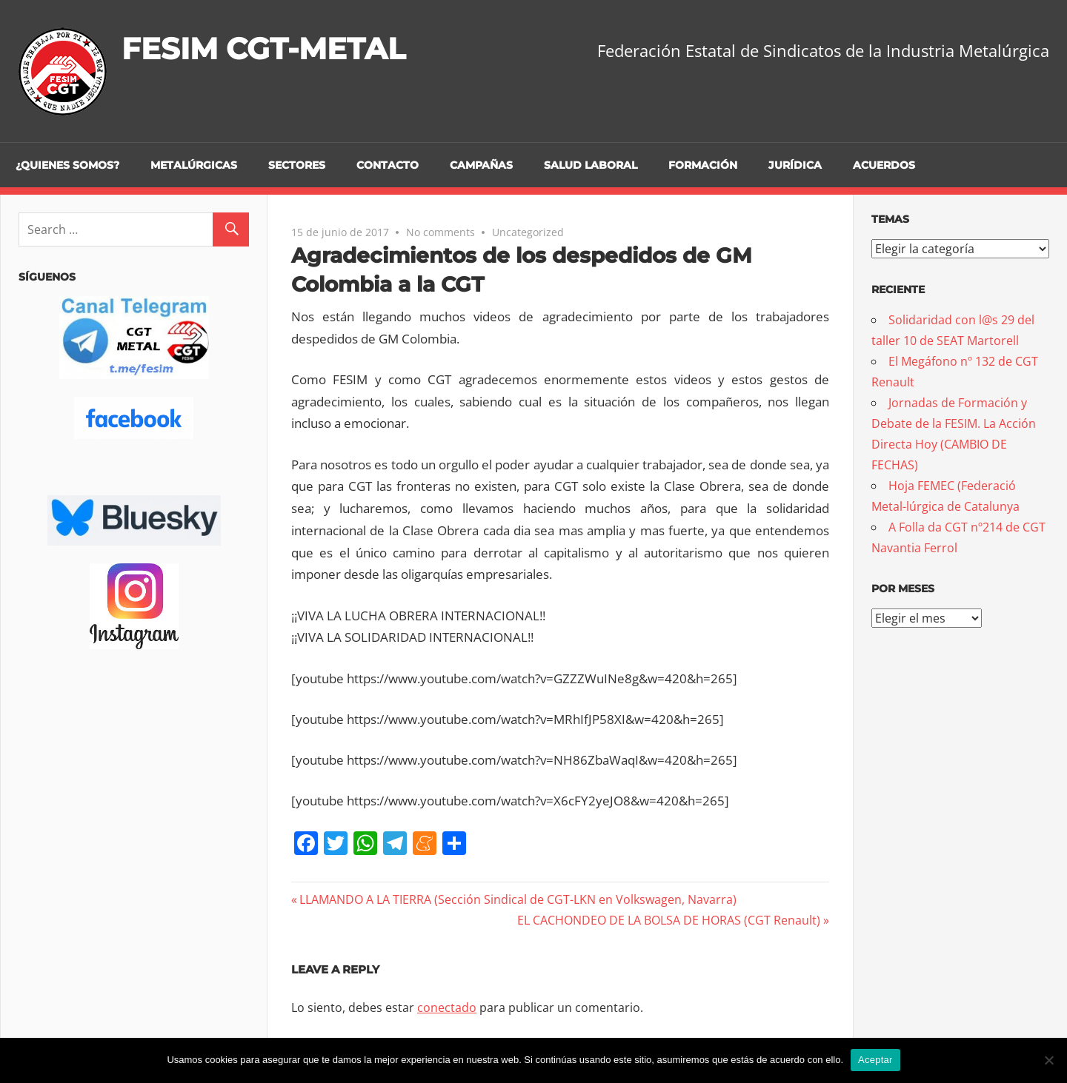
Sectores (296, 165)
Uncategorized (528, 232)
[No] (1048, 1060)
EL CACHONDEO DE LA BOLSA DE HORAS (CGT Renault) (668, 920)
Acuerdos (884, 165)
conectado (446, 1007)
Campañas (481, 165)
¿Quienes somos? (67, 165)
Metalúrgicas (193, 165)
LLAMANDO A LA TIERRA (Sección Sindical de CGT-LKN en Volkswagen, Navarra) (518, 899)
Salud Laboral (590, 165)
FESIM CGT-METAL (263, 48)
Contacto (387, 165)
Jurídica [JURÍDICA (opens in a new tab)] (795, 165)
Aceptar (875, 1059)
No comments (440, 232)
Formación (702, 165)
